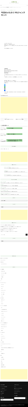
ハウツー (2, 345)
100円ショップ (2, 187)
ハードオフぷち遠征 (10, 128)
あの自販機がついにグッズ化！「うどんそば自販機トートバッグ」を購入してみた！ (15, 171)
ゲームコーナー (3, 336)
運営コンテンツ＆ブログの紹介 (4, 258)
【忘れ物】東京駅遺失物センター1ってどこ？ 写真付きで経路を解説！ (9, 185)
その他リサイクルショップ (4, 311)
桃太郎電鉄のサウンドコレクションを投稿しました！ (7, 229)
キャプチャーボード (3, 290)
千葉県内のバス (3, 353)
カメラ (2, 288)
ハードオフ (2, 129)
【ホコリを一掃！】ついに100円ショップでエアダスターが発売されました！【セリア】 (12, 182)
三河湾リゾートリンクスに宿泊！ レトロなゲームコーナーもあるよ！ (9, 231)
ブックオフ (2, 315)
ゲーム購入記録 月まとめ (3, 141)
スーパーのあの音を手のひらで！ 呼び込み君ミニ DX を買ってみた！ (13, 175)
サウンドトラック (3, 338)
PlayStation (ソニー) (4, 324)
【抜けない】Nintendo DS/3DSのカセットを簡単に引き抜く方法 (9, 191)
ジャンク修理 (7, 190)
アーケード (2, 328)
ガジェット (10, 174)
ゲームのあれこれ (3, 332)
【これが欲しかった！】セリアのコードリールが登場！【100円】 (9, 188)
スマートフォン (3, 292)
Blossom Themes (22, 404)
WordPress (5, 405)
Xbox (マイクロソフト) (4, 326)
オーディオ (5, 193)
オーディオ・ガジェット (6, 174)
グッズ (7, 170)
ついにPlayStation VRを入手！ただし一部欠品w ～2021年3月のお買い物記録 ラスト (14, 140)
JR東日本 (1, 184)
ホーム (15, 386)
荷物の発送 (2, 349)
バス (1, 351)
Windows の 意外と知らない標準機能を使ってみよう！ (7, 347)
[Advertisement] (14, 105)
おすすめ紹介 (5, 170)
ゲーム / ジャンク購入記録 (3, 190)
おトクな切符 (2, 359)
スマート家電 (2, 294)
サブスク (2, 303)
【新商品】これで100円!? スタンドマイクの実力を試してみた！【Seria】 (10, 194)
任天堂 (2, 330)
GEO (1, 307)
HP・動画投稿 (2, 269)
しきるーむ (14, 2)
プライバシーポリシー (9, 405)
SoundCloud (3, 271)
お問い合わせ (16, 393)
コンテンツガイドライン (17, 391)
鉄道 (1, 355)
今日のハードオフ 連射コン (11, 134)
